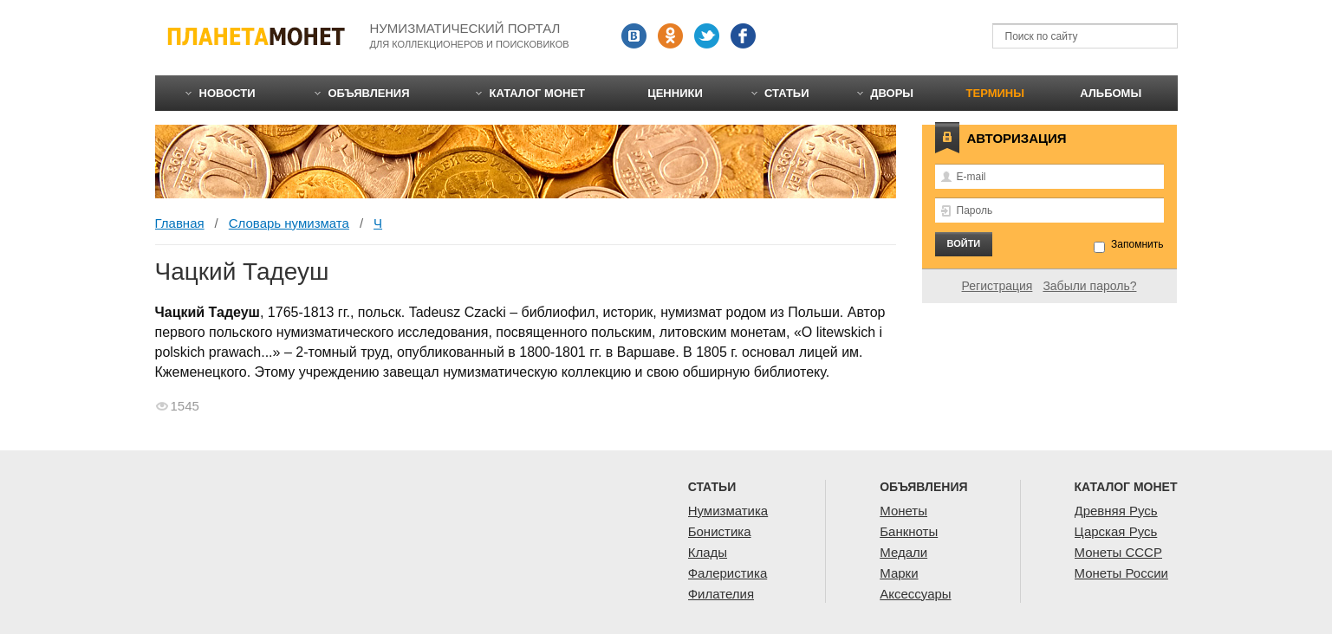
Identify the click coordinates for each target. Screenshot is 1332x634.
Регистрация (997, 286)
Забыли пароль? (1089, 286)
